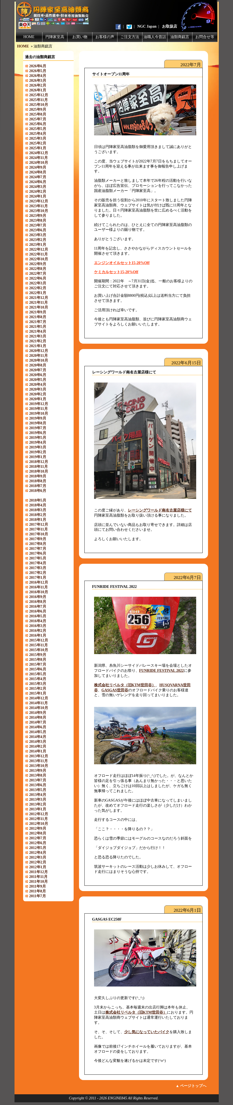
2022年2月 (37, 288)
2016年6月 (37, 611)
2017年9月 (37, 539)
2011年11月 (38, 877)
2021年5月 (37, 327)
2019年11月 (38, 409)
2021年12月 (38, 298)
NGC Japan (146, 26)
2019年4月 (37, 442)
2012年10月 (38, 824)
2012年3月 (37, 857)
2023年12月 (38, 201)
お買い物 (79, 37)
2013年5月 (37, 790)
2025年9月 (37, 109)
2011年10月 (38, 882)
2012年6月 (37, 843)
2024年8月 (37, 172)
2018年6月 (37, 491)
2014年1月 (37, 751)
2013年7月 (37, 780)
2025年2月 (37, 143)
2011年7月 (37, 896)
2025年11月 (38, 100)
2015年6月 (37, 669)
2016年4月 (37, 621)
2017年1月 (37, 578)
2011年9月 (37, 886)
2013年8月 (37, 775)
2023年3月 (37, 235)
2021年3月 (37, 336)
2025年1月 (37, 148)
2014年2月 (37, 746)
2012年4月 (37, 853)
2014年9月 (37, 713)
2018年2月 (37, 515)
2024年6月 (37, 182)
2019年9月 (37, 418)
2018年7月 (37, 486)
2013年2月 (37, 804)
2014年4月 (37, 737)
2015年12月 (38, 640)
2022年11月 (38, 254)
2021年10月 (38, 307)
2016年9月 (37, 597)
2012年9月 (37, 828)
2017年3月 (37, 568)
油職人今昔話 (155, 37)
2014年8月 (37, 717)
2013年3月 (37, 800)
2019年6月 (37, 433)
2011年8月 (37, 891)
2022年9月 (37, 264)
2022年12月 (38, 249)
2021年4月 (37, 331)
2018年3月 (37, 510)
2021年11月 (38, 303)
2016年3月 (37, 626)
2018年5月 (37, 500)
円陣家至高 (54, 37)
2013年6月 (37, 785)
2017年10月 (38, 534)
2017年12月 (38, 524)
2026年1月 (37, 90)
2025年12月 (38, 95)
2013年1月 (37, 809)
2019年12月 (38, 404)
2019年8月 (37, 423)
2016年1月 (37, 635)
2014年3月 (37, 742)
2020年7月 (37, 370)
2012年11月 (38, 819)
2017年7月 (37, 549)
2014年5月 (37, 732)
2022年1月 (37, 293)
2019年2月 (37, 452)
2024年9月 (37, 167)
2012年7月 (37, 838)
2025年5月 (37, 129)
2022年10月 (38, 259)
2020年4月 (37, 385)
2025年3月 (37, 138)
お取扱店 (169, 26)
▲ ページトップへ (190, 1086)
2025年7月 (37, 119)
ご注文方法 (129, 37)
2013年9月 (37, 771)
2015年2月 (37, 689)
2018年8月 (37, 481)
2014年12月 (38, 698)
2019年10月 (38, 413)
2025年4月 (37, 134)
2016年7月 (37, 607)
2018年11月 (38, 467)
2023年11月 (38, 206)
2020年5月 (37, 380)
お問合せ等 (204, 37)
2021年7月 (37, 322)
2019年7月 (37, 428)
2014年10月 (38, 708)
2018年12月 (38, 462)
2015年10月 (38, 650)
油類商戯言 (179, 37)
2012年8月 (37, 833)
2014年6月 (37, 727)
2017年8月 (37, 544)
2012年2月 (37, 862)
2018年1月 (37, 520)
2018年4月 (37, 505)
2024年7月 (37, 177)
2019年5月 (37, 438)
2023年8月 (37, 220)
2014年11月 (38, 703)
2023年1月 (37, 245)
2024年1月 (37, 196)
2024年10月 (38, 163)
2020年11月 (38, 356)
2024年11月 (38, 158)
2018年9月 (37, 476)
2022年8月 (37, 269)
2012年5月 (37, 848)
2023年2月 (37, 240)
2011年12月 (38, 872)
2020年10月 (38, 360)
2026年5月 (37, 71)
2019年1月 (37, 457)
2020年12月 (38, 351)
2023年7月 (37, 225)
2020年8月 (37, 365)
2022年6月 (37, 278)
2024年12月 (38, 153)
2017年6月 (37, 553)
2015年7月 (37, 664)
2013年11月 (38, 761)
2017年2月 (37, 573)
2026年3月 (37, 81)
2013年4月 (37, 795)
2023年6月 (37, 230)
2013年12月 (38, 756)
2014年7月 (37, 722)
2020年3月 (37, 389)
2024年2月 (37, 192)
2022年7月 (37, 274)
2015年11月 (38, 645)
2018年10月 (38, 471)
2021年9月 (37, 312)
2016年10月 (38, 592)
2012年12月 (38, 814)
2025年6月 (37, 124)
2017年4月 (37, 563)
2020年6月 (37, 375)
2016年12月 (38, 582)
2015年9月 (37, 655)
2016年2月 (37, 631)
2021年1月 (37, 346)
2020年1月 (37, 399)
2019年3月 (37, 447)
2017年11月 (38, 529)
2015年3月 (37, 684)
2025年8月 (37, 114)
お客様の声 (104, 37)
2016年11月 (38, 587)
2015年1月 (37, 693)
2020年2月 (37, 394)
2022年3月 (37, 283)
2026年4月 (37, 76)
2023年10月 (38, 211)
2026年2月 (37, 85)
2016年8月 (37, 602)
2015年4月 (37, 679)
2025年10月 (38, 105)
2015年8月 (37, 660)
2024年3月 (37, 187)
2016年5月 (37, 616)
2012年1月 (37, 867)
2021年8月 (37, 317)
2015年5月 (37, 674)
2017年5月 (37, 558)
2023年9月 (37, 216)
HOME (28, 37)
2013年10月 (38, 766)
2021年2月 (37, 341)
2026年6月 (37, 66)
